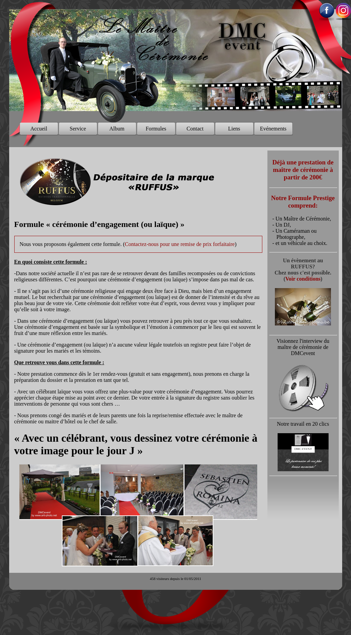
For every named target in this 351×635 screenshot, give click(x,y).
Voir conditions (303, 279)
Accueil (38, 128)
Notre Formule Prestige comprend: (303, 201)
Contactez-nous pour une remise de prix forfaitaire (179, 244)
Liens (234, 128)
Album (116, 128)
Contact (195, 128)
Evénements (273, 128)
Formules (156, 128)
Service (78, 128)
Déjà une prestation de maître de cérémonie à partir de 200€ (303, 170)
